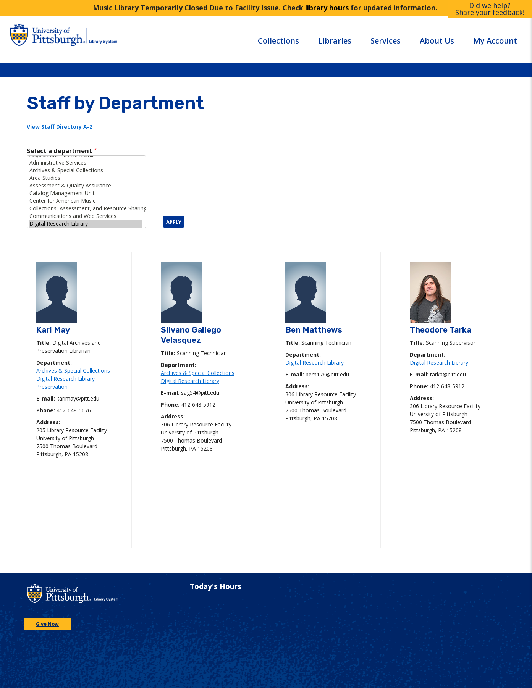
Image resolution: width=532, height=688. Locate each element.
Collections (278, 41)
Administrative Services (85, 162)
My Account (495, 41)
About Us (437, 41)
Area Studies (85, 178)
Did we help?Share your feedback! (489, 9)
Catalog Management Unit (85, 193)
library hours (327, 7)
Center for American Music (85, 201)
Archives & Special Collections (85, 170)
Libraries (334, 41)
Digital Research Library (85, 224)
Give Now (47, 624)
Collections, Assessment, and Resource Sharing (85, 208)
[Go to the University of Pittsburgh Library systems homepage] (123, 39)
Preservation (52, 386)
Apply (173, 221)
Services (385, 41)
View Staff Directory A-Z (60, 126)
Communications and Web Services (85, 216)
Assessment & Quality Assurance (85, 185)
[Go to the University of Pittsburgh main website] (46, 39)
